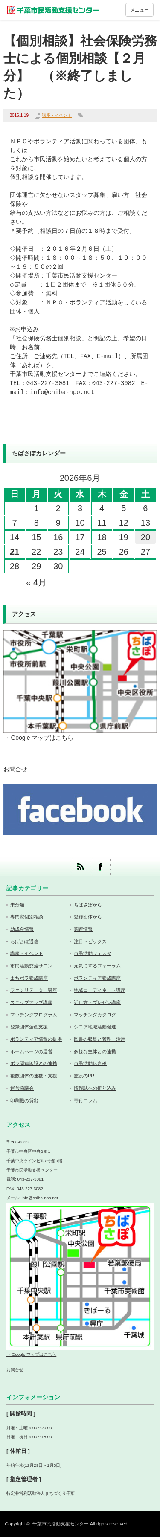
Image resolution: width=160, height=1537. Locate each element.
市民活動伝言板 (90, 1063)
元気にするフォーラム (97, 965)
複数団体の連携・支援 (33, 1075)
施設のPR (84, 1075)
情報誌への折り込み (95, 1088)
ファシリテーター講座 (33, 990)
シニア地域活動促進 (95, 1026)
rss (80, 866)
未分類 (17, 904)
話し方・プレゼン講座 (97, 1002)
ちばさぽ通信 (24, 941)
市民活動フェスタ (92, 953)
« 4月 (36, 582)
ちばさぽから (88, 904)
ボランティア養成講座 (97, 978)
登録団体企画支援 (29, 1026)
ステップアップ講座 (31, 1002)
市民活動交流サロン (31, 965)
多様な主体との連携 (95, 1051)
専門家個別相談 (26, 916)
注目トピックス (90, 941)
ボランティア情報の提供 (36, 1039)
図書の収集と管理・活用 (99, 1039)
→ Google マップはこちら (38, 737)
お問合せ (15, 769)
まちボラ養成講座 (29, 978)
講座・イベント (57, 115)
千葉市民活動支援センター (60, 1523)
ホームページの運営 (31, 1051)
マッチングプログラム (33, 1014)
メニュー (139, 9)
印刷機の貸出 (24, 1100)
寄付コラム (85, 1100)
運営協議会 (22, 1088)
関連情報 (83, 929)
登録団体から (88, 916)
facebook (100, 866)
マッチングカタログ (95, 1014)
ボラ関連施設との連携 (33, 1063)
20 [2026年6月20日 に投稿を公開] (145, 537)
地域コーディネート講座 (99, 990)
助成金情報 (22, 929)
